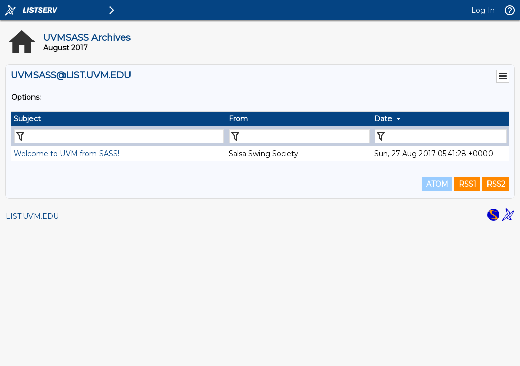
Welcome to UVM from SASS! (66, 153)
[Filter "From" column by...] (299, 136)
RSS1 (467, 184)
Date (383, 119)
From (238, 119)
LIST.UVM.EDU (32, 216)
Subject (27, 119)
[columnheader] (118, 119)
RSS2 (495, 184)
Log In (483, 10)
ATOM (437, 184)
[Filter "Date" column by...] (441, 136)
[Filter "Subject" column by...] (119, 136)
